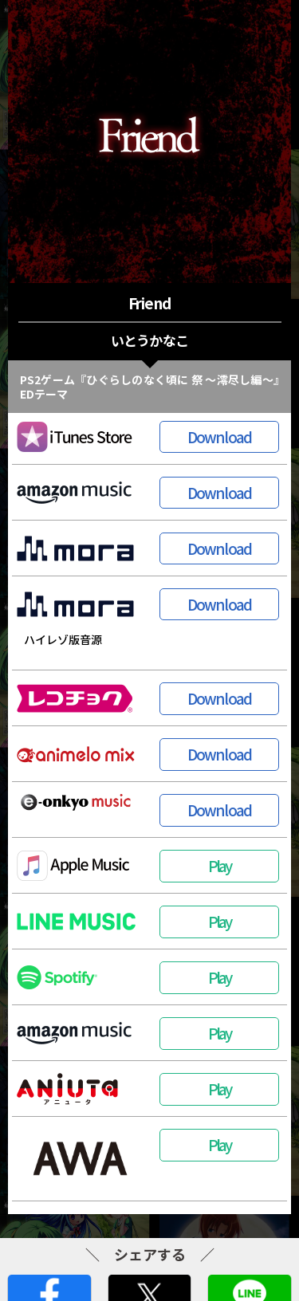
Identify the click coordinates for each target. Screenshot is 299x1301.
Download (219, 436)
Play (219, 865)
